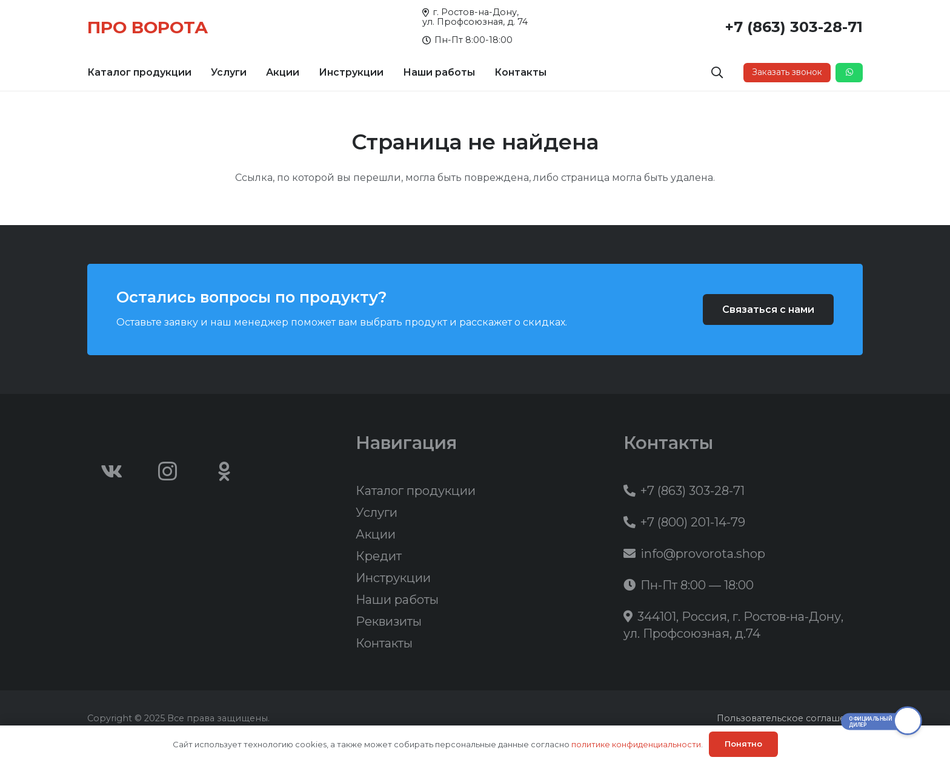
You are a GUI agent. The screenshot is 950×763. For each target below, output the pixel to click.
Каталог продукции (416, 490)
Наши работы (397, 599)
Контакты (384, 643)
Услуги (376, 512)
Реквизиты (389, 621)
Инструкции (393, 578)
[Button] (849, 72)
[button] (717, 72)
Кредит (379, 556)
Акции (376, 534)
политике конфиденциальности (636, 744)
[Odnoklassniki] (224, 471)
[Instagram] (168, 471)
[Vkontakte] (111, 471)
